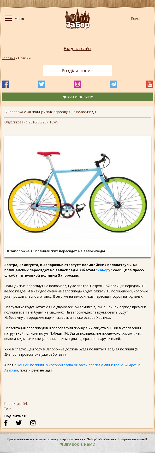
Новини (24, 58)
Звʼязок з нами (77, 444)
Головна (8, 58)
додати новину (77, 96)
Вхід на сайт (77, 48)
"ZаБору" (104, 270)
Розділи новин (77, 70)
